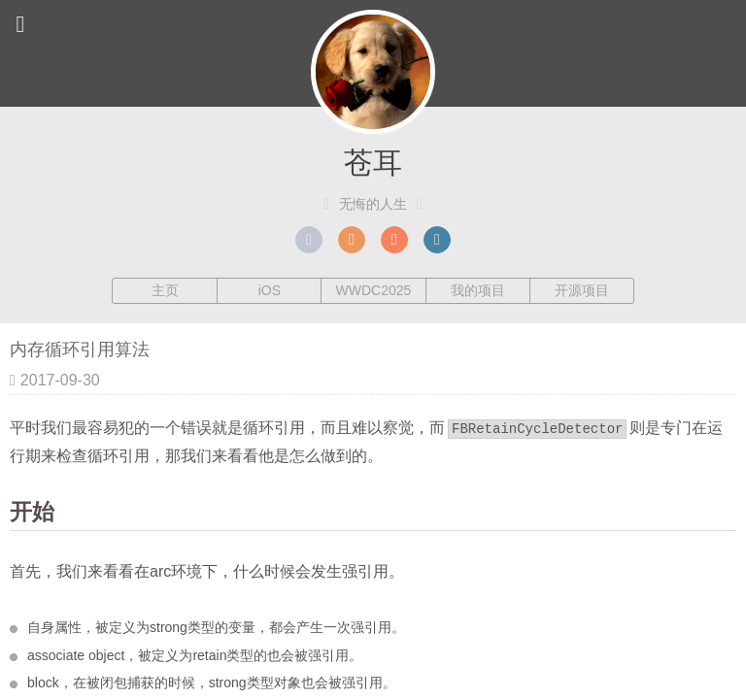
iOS (269, 290)
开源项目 (582, 290)
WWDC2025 (374, 290)
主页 (165, 290)
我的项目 (478, 290)
